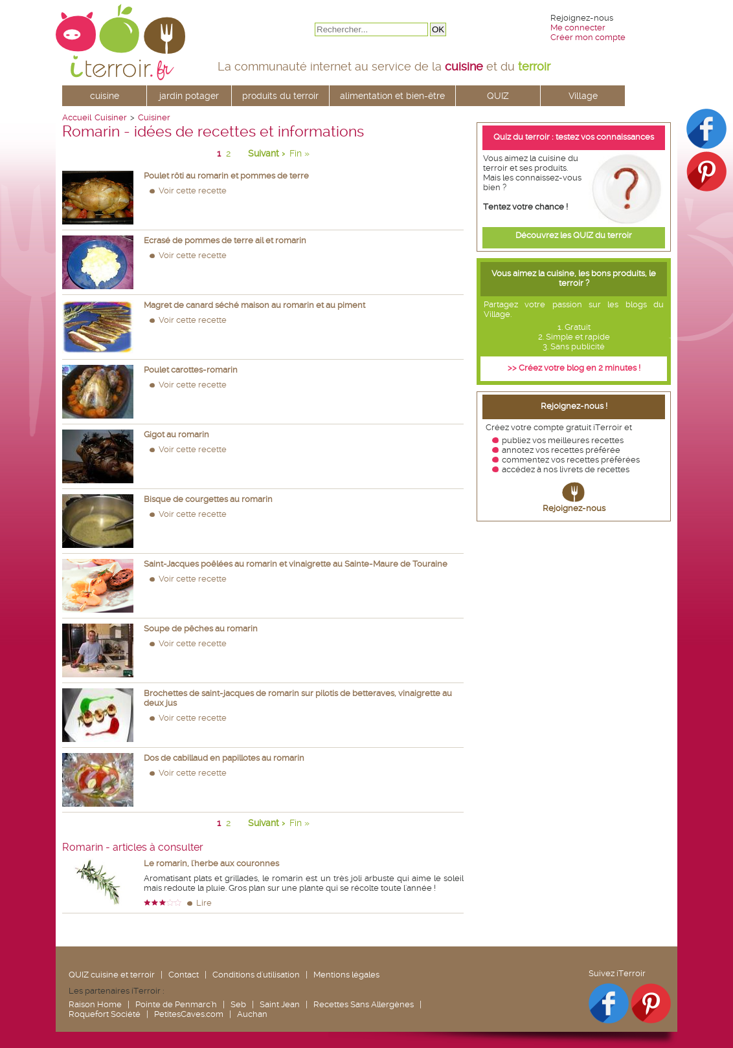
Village (583, 96)
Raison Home (95, 1004)
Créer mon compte (588, 37)
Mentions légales (346, 974)
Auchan (252, 1014)
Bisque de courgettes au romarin (208, 499)
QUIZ (498, 96)
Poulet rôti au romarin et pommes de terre (226, 175)
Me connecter (577, 27)
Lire (204, 903)
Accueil (76, 117)
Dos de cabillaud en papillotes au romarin (224, 758)
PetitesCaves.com (188, 1014)
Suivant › (266, 153)
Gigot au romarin (176, 434)
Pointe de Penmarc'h (176, 1004)
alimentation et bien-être (392, 96)
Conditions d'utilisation (256, 974)
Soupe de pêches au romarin (201, 628)
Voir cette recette (193, 190)
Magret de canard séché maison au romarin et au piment (254, 305)
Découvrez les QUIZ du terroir (573, 235)
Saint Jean (280, 1004)
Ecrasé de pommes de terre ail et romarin (225, 240)
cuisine (104, 96)
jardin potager (189, 96)
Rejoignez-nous (574, 508)
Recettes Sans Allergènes (363, 1004)
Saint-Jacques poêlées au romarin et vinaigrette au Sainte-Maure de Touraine (295, 564)
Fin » (299, 153)
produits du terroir (280, 96)
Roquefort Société (105, 1014)
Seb (238, 1004)
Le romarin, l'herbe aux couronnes (211, 863)
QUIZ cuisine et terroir (112, 974)
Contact (183, 974)
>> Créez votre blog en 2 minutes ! (574, 368)
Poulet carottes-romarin (191, 370)
